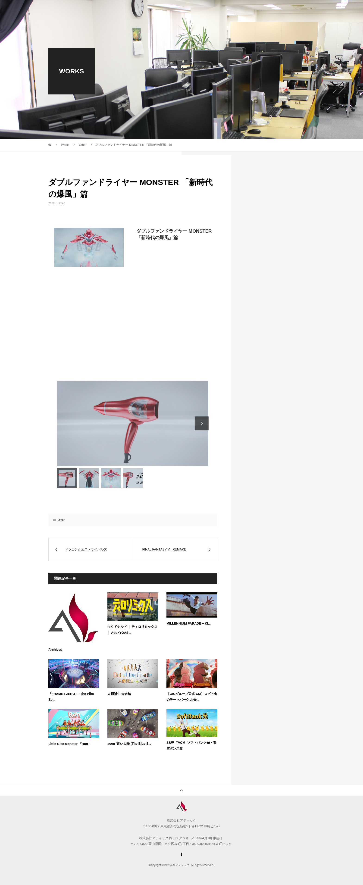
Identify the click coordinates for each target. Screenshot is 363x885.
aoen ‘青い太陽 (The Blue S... (129, 743)
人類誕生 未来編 (119, 694)
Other (61, 203)
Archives (55, 649)
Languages (298, 8)
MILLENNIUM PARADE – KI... (188, 623)
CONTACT (267, 8)
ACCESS (239, 8)
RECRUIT (164, 8)
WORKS (191, 8)
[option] (132, 423)
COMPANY (136, 8)
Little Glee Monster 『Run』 (69, 744)
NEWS (215, 8)
